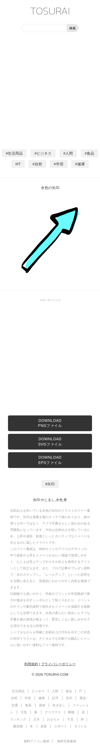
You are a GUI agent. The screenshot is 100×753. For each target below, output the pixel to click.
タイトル (80, 726)
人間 (69, 153)
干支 (70, 719)
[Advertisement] (50, 90)
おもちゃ (53, 719)
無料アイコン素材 (36, 741)
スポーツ (60, 726)
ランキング (18, 719)
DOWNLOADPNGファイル (50, 423)
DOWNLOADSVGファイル (50, 441)
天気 (24, 712)
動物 (71, 712)
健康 (81, 164)
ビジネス (44, 153)
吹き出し (59, 705)
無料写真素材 (66, 741)
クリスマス (53, 712)
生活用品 (15, 153)
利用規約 (31, 664)
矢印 (51, 484)
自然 (38, 164)
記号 (55, 698)
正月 (36, 719)
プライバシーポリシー (58, 664)
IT (19, 164)
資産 (44, 726)
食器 (28, 705)
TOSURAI (50, 11)
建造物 (18, 726)
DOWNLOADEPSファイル (50, 460)
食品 (90, 153)
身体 (42, 705)
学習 (59, 164)
